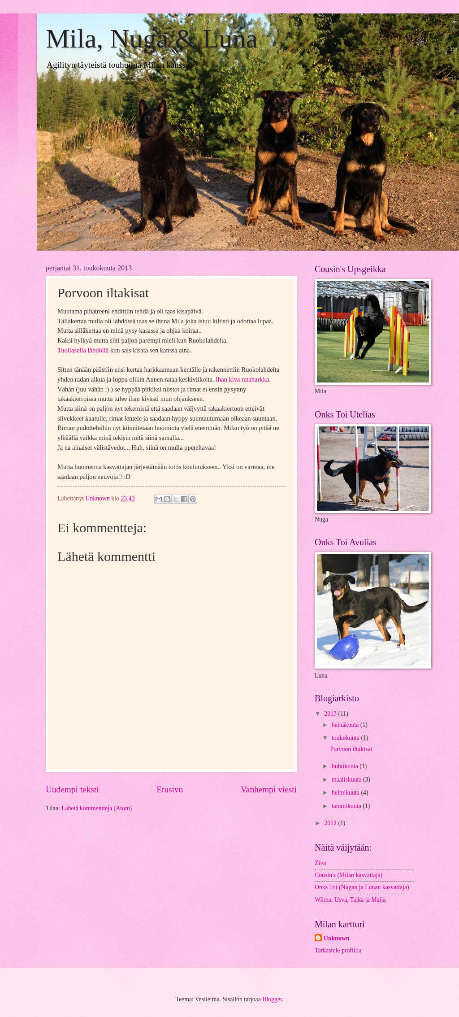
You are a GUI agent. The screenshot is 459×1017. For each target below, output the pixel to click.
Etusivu (169, 789)
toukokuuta (346, 737)
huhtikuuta (345, 766)
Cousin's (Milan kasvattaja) (348, 875)
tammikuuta (347, 806)
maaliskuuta (347, 779)
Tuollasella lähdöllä (82, 350)
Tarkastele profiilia (338, 950)
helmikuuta (346, 792)
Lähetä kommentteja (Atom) (96, 808)
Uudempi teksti (72, 789)
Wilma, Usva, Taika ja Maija (350, 899)
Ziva (320, 863)
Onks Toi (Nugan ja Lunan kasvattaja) (362, 887)
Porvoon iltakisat (351, 749)
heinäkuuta (346, 724)
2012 (331, 823)
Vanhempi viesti (269, 789)
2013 (331, 713)
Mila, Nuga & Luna (152, 38)
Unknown (337, 938)
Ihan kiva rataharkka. (243, 379)
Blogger (272, 999)
